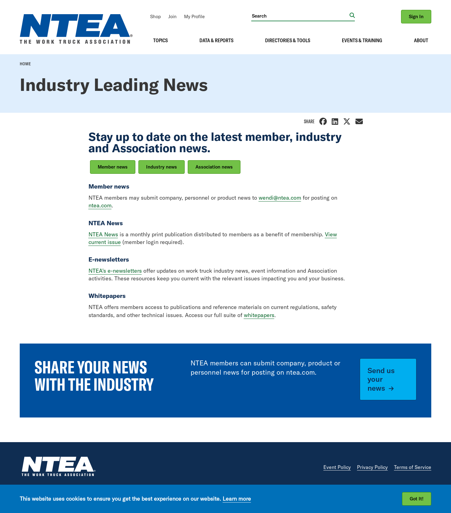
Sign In (416, 16)
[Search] (300, 15)
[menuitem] (155, 16)
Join (172, 16)
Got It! (417, 499)
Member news (113, 167)
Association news (214, 167)
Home (25, 64)
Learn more (237, 498)
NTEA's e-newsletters (115, 270)
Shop (155, 16)
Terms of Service (412, 467)
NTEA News (103, 234)
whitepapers (259, 315)
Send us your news (381, 379)
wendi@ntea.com (280, 197)
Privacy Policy (372, 467)
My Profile (194, 16)
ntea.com (100, 205)
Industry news (161, 167)
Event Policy (337, 467)
